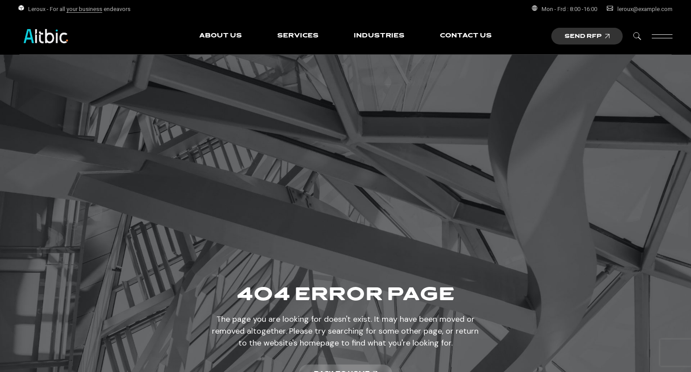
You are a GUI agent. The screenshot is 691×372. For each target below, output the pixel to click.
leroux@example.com (644, 9)
